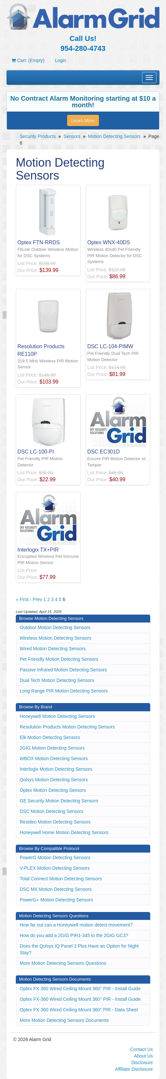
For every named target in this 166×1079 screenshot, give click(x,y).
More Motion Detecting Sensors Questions (63, 963)
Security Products (38, 136)
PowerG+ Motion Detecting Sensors (56, 899)
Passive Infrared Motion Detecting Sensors (63, 669)
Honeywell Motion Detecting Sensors (57, 716)
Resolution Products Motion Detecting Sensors (67, 726)
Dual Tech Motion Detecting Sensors (57, 680)
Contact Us (141, 1049)
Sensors (71, 136)
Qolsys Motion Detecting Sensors (54, 779)
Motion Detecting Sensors (114, 136)
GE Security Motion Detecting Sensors (59, 800)
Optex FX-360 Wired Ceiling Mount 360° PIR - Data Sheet (79, 1009)
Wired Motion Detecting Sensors (53, 648)
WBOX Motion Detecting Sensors (54, 758)
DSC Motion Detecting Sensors (51, 811)
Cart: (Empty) (28, 60)
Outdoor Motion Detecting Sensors (55, 627)
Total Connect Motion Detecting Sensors (61, 878)
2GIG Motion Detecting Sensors (52, 748)
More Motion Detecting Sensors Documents (64, 1020)
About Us (143, 1056)
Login (60, 60)
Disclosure (142, 1062)
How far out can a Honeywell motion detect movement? (76, 924)
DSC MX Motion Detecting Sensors (56, 889)
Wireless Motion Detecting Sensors (55, 638)
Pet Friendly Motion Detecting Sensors (59, 659)
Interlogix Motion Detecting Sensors (56, 769)
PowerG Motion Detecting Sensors (55, 857)
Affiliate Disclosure (134, 1069)
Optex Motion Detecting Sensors (53, 790)
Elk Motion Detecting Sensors (50, 737)
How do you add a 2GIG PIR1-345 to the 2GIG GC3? (74, 935)
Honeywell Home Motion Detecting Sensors (64, 832)
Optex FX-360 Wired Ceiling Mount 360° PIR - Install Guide (80, 988)
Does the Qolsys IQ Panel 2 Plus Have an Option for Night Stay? (79, 949)
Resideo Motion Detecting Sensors (55, 822)
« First (22, 599)
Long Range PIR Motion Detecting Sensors (64, 690)
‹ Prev (36, 599)
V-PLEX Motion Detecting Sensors (55, 868)
